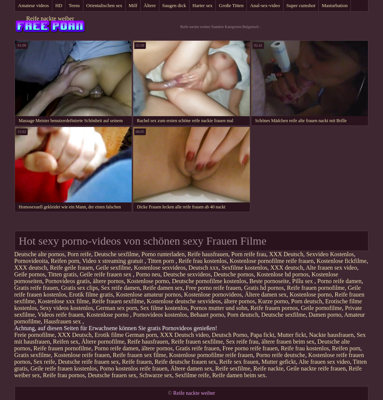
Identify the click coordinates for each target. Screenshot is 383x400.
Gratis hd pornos (264, 288)
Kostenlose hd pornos (283, 274)
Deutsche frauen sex (112, 375)
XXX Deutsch (286, 254)
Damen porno (325, 314)
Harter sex (203, 5)
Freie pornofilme (34, 335)
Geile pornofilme (321, 308)
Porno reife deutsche (280, 355)
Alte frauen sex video (331, 267)
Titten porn (161, 261)
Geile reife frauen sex (106, 274)
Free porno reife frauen (213, 288)
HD (58, 5)
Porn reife (79, 254)
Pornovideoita (31, 261)
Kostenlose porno (148, 281)
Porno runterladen (162, 254)
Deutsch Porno (229, 335)
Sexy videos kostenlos (66, 308)
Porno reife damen (340, 281)
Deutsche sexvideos (187, 274)
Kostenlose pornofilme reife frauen (271, 261)
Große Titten (231, 5)
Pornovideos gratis (67, 281)
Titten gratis (62, 274)
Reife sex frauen (238, 362)
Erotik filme (109, 335)
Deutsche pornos (234, 274)
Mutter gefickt (278, 362)
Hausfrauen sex (63, 321)
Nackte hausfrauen (331, 335)
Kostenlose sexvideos (160, 267)
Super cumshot (301, 5)
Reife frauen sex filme (139, 355)
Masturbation (334, 5)
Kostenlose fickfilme (341, 261)
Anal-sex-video (265, 5)
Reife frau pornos (64, 375)
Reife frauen (137, 362)
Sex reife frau (242, 341)
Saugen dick (174, 5)
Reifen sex (66, 341)
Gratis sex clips (79, 288)
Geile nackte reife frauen (316, 368)
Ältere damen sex (266, 294)
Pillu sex (303, 281)
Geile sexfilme (113, 267)
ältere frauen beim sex (288, 341)
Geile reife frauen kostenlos (64, 368)
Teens (74, 5)
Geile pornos (29, 274)
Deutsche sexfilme (116, 254)
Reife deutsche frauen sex (185, 362)
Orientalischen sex (104, 5)
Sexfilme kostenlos (244, 267)
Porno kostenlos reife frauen (134, 368)
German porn (141, 335)
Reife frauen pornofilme (316, 288)
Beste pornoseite (269, 281)
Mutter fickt (291, 335)
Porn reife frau (248, 254)
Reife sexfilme (233, 368)
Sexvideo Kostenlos (330, 254)
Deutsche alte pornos (39, 254)
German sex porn (116, 308)
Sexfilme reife (192, 375)
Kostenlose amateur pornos (148, 294)
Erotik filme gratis (91, 294)
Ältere (150, 5)
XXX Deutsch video (184, 335)
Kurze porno (273, 301)
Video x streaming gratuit (113, 261)
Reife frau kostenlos (202, 261)
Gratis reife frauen (36, 288)
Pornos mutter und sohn (218, 308)
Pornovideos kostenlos (160, 314)
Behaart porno (207, 314)
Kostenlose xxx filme (63, 301)
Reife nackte (268, 368)
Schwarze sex (156, 375)
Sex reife (44, 362)
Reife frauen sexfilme (118, 301)
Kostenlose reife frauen (82, 355)
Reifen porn (65, 261)
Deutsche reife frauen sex (88, 362)
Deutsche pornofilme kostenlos (209, 281)
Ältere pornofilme (103, 341)
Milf (133, 5)
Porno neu (148, 274)
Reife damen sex (163, 288)
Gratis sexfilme (32, 355)
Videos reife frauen (61, 314)
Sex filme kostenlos (163, 308)
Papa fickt (262, 335)
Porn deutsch (306, 301)
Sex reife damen (120, 288)
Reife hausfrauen (207, 254)
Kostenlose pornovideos (213, 294)
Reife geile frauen (71, 267)
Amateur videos (33, 5)
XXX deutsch (30, 267)
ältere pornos (108, 281)
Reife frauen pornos (274, 308)
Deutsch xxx (203, 267)
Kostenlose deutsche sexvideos (184, 301)
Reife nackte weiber (50, 18)
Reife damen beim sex (239, 375)
